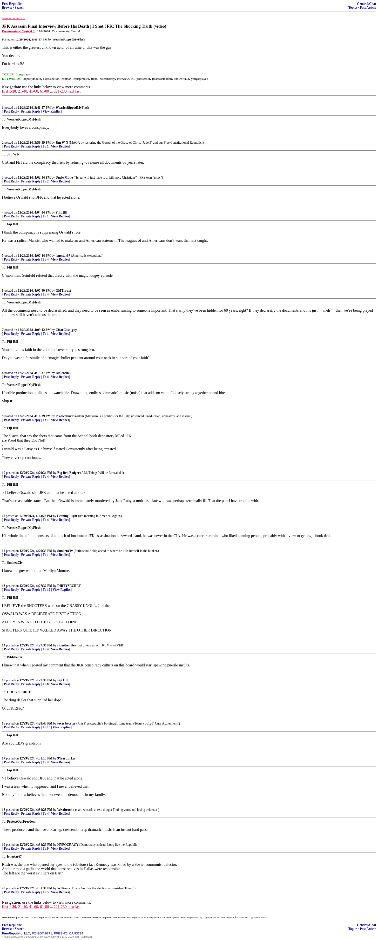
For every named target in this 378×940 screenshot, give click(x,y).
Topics (352, 7)
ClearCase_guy (66, 330)
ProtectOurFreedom (70, 416)
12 (3, 551)
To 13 (46, 727)
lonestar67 (63, 255)
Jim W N (62, 142)
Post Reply (11, 111)
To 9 (46, 848)
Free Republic (12, 4)
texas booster (66, 723)
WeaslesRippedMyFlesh (72, 107)
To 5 (46, 892)
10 (3, 473)
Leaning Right (67, 516)
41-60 (33, 91)
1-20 (12, 91)
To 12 (46, 589)
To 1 (46, 146)
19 (3, 844)
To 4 (46, 259)
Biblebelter (63, 373)
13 (3, 586)
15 (3, 680)
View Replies (52, 111)
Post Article (368, 7)
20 (3, 888)
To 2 (46, 181)
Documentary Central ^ (18, 31)
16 (3, 723)
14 (3, 645)
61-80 (44, 91)
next (71, 91)
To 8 (46, 684)
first (5, 91)
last (78, 91)
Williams (63, 888)
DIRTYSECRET (69, 586)
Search (19, 7)
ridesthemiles (66, 645)
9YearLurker (66, 758)
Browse (7, 7)
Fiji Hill (61, 212)
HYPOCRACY (68, 844)
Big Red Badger (68, 473)
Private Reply (30, 111)
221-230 (60, 91)
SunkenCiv (65, 551)
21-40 (22, 91)
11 (3, 516)
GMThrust (63, 290)
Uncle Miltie (64, 177)
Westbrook (65, 810)
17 (3, 758)
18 (3, 810)
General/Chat (366, 4)
